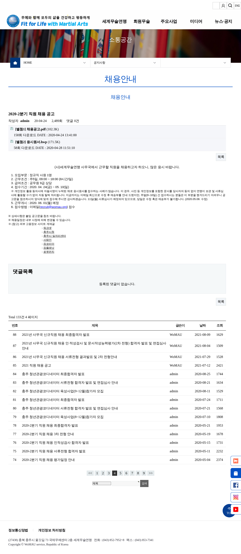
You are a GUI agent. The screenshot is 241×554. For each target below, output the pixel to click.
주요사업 (169, 21)
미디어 (196, 21)
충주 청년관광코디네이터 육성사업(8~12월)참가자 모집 (63, 417)
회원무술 (141, 21)
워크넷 (47, 228)
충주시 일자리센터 (54, 235)
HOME (28, 62)
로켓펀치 (48, 251)
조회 (220, 325)
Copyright (14, 544)
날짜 (202, 325)
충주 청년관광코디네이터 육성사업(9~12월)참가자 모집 (63, 391)
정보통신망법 (18, 530)
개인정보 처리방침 (51, 530)
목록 (221, 157)
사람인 (47, 239)
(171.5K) (35, 142)
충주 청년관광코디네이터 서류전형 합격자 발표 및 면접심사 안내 (70, 382)
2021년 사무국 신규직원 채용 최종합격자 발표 (56, 334)
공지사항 (99, 62)
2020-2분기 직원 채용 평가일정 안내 (48, 460)
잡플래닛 (48, 247)
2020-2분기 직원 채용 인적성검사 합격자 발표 (55, 442)
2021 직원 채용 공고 (36, 365)
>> (151, 473)
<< (90, 473)
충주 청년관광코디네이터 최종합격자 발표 (53, 374)
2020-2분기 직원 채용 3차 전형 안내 (48, 434)
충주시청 (48, 231)
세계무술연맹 (114, 21)
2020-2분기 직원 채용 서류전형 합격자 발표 (54, 451)
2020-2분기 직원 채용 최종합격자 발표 (50, 425)
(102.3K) (34, 129)
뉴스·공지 (223, 21)
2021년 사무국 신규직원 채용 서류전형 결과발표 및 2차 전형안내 (69, 357)
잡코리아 (48, 243)
